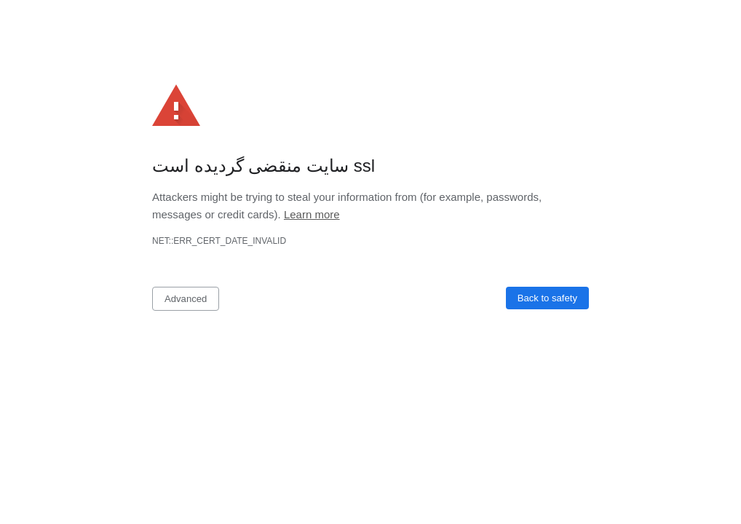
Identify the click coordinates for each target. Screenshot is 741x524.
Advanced (186, 298)
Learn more (312, 214)
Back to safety (547, 298)
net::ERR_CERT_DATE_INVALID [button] (219, 241)
